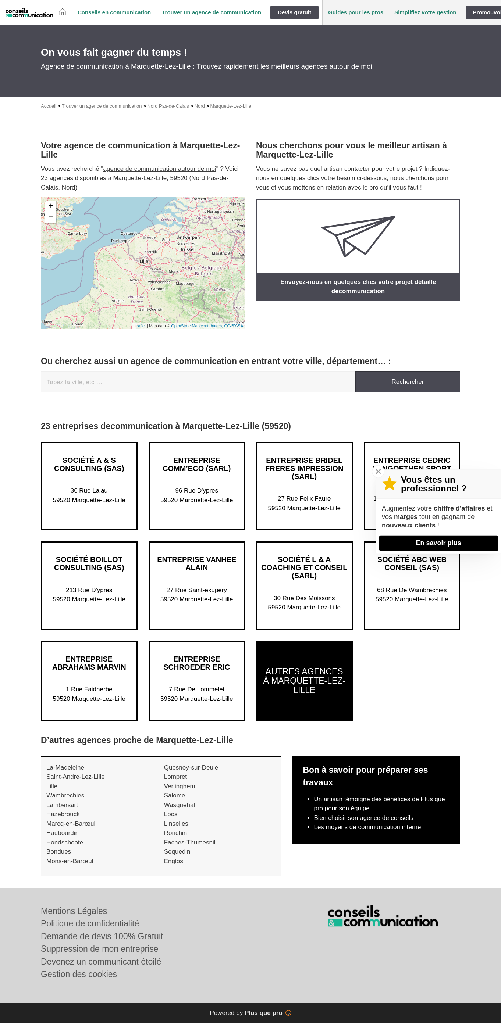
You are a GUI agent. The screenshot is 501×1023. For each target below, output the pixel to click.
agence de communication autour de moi (159, 168)
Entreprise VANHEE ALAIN (196, 563)
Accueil (48, 106)
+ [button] (51, 206)
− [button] (51, 217)
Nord (200, 106)
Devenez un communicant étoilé (101, 961)
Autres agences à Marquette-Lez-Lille (304, 681)
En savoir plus (438, 543)
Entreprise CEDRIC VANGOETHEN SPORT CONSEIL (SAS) (412, 468)
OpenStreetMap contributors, (197, 326)
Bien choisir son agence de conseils (363, 817)
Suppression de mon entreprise (100, 949)
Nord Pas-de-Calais (168, 106)
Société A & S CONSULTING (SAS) (89, 464)
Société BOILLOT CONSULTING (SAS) (89, 563)
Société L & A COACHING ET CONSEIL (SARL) (304, 567)
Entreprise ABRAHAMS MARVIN (89, 663)
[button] (114, 13)
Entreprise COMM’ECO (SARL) (197, 464)
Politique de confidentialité (90, 923)
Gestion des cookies (79, 974)
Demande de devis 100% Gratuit (102, 936)
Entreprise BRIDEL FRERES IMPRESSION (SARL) (304, 468)
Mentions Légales (74, 911)
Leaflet (140, 326)
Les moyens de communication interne (367, 827)
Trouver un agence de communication (102, 106)
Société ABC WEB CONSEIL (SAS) (412, 563)
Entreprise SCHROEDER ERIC (196, 663)
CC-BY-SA (233, 326)
